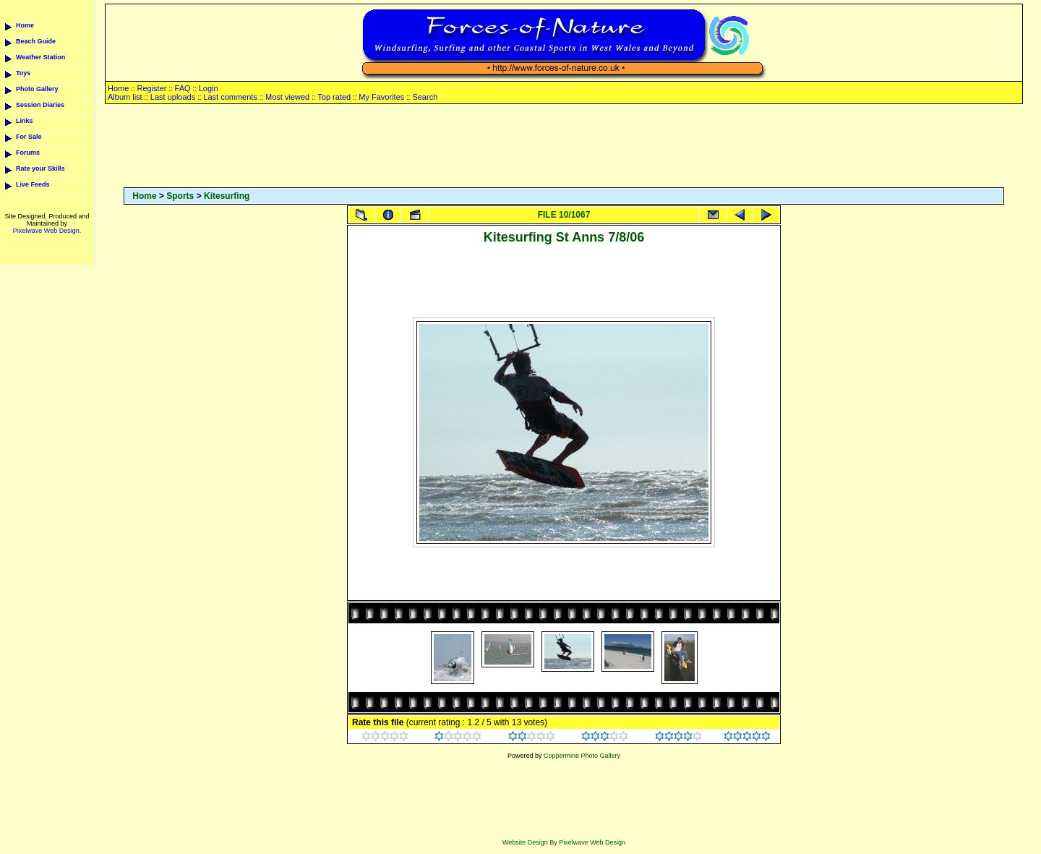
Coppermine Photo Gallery (582, 755)
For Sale (29, 136)
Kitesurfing (226, 196)
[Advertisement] (564, 146)
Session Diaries (40, 104)
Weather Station (40, 57)
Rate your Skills (40, 168)
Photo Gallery (37, 89)
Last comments (230, 97)
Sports (180, 196)
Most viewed (287, 97)
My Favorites (381, 97)
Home (25, 25)
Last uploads (172, 97)
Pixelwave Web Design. (47, 230)
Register (151, 88)
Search (424, 97)
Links (24, 120)
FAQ (183, 88)
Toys (23, 73)
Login (208, 88)
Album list (125, 97)
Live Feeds (33, 184)
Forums (28, 152)
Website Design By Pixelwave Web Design (563, 842)
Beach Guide (36, 41)
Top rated (334, 97)
